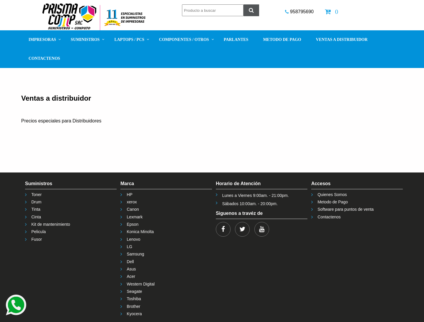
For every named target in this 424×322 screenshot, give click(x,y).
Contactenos (329, 217)
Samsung (135, 254)
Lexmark (135, 217)
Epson (132, 224)
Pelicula (39, 231)
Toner (37, 194)
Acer (131, 276)
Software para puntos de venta (345, 209)
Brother (133, 306)
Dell (130, 261)
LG (129, 246)
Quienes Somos (332, 194)
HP (129, 194)
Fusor (37, 239)
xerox (132, 202)
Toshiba (134, 298)
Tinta (36, 209)
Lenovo (133, 239)
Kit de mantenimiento (51, 224)
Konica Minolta (140, 231)
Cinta (36, 217)
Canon (133, 209)
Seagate (134, 291)
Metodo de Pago (332, 202)
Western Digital (141, 284)
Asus (131, 269)
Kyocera (134, 313)
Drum (37, 202)
